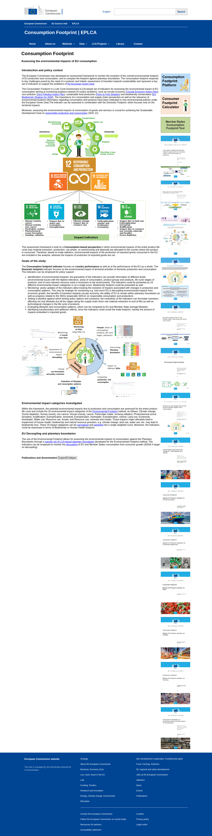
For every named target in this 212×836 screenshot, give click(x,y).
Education (85, 801)
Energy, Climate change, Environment (97, 796)
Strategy (84, 759)
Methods (68, 44)
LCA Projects (100, 44)
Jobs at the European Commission (152, 775)
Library (120, 44)
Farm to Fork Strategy (108, 94)
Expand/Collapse (67, 458)
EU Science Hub (59, 23)
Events (139, 790)
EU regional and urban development (152, 769)
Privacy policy (142, 819)
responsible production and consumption (66, 113)
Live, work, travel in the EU (92, 775)
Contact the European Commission (96, 814)
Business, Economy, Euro (92, 769)
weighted (98, 425)
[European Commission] (45, 10)
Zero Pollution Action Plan (50, 94)
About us (50, 44)
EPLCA (75, 23)
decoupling (72, 444)
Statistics (140, 780)
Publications (142, 796)
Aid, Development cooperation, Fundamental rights (159, 759)
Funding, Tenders (88, 785)
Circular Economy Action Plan (142, 91)
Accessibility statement (90, 830)
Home (32, 44)
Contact (138, 44)
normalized (82, 425)
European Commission (35, 23)
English (104, 12)
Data (83, 44)
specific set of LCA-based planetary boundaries (69, 441)
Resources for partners (90, 824)
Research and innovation (91, 790)
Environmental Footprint (104, 411)
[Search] (181, 12)
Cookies (140, 814)
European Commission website (41, 759)
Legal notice (142, 824)
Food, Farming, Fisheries (147, 764)
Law (82, 780)
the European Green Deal (80, 84)
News (138, 785)
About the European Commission (95, 764)
